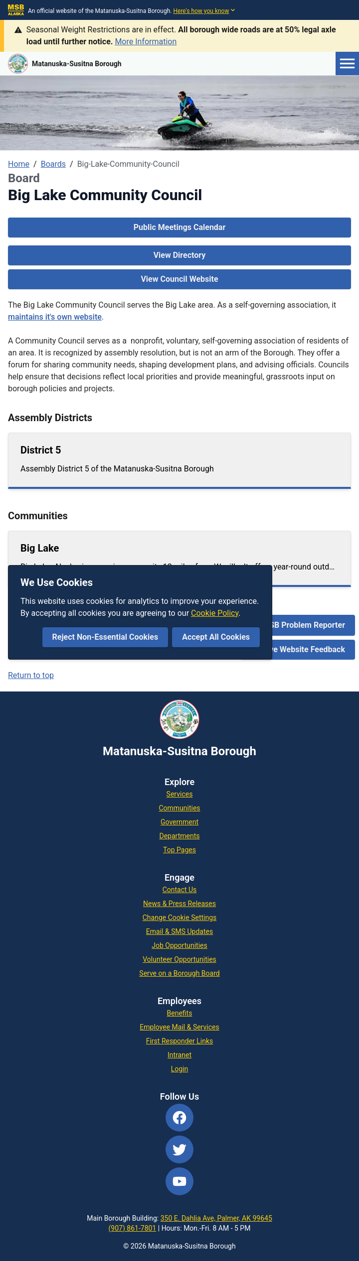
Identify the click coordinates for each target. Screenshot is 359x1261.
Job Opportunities (179, 945)
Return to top (31, 675)
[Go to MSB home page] (65, 64)
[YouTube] (179, 1181)
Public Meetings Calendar (180, 227)
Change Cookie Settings (180, 917)
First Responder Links (179, 1041)
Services (180, 794)
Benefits (179, 1013)
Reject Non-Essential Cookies (105, 637)
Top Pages (179, 850)
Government (179, 822)
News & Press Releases (179, 904)
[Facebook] (179, 1118)
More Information (146, 41)
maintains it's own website (55, 317)
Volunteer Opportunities (179, 959)
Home (18, 164)
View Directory (180, 255)
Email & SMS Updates (179, 931)
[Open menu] (347, 63)
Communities (179, 808)
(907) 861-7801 (133, 1228)
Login (179, 1069)
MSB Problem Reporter (303, 625)
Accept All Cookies (216, 637)
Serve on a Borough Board (179, 973)
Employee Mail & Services (179, 1027)
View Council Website (179, 279)
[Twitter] (179, 1149)
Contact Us (180, 890)
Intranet (179, 1055)
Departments (180, 836)
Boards (53, 164)
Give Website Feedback (303, 649)
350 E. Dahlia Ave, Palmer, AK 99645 (216, 1218)
